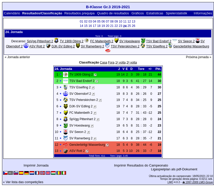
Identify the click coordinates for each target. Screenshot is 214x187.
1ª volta (120, 62)
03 (90, 21)
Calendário (12, 13)
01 (81, 21)
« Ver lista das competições (23, 182)
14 (81, 26)
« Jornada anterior (17, 57)
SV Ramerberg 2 (92, 46)
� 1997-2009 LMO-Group (197, 182)
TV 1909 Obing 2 (71, 41)
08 (112, 21)
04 (94, 21)
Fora (111, 62)
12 (129, 21)
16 (90, 26)
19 (103, 26)
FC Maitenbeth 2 (101, 41)
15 (86, 26)
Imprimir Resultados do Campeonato (141, 165)
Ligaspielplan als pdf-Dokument (174, 169)
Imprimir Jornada (36, 165)
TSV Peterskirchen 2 (125, 46)
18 (99, 26)
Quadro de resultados (113, 13)
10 (120, 21)
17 (94, 26)
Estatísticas (154, 13)
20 (107, 26)
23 (120, 26)
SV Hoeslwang (129, 41)
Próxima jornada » (198, 57)
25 (129, 26)
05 (99, 21)
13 (133, 21)
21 (112, 26)
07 (107, 21)
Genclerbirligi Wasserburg (191, 46)
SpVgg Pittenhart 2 (40, 41)
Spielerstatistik (177, 13)
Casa (103, 62)
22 (116, 26)
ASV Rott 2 (37, 46)
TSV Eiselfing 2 (157, 46)
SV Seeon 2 (186, 41)
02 (86, 21)
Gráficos (137, 13)
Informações (203, 13)
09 (116, 21)
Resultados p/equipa (79, 13)
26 (133, 26)
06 (103, 21)
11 (125, 21)
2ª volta (132, 62)
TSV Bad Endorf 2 (158, 41)
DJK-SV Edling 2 (63, 46)
